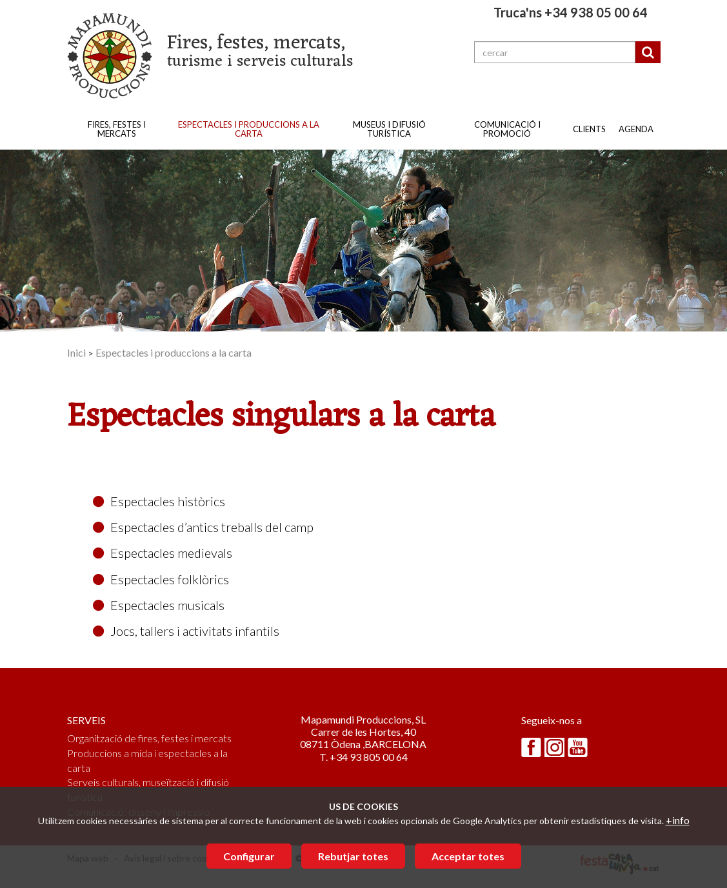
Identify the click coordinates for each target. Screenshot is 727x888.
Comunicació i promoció (507, 129)
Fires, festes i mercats (117, 129)
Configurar (249, 856)
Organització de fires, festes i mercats (149, 738)
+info (678, 820)
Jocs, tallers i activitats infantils (186, 630)
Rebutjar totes (353, 856)
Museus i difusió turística (389, 129)
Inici (76, 352)
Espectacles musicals (158, 605)
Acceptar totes (468, 856)
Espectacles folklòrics (161, 579)
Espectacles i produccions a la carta (248, 129)
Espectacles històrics (159, 501)
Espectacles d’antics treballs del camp (203, 527)
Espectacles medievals (162, 552)
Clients (589, 129)
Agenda (636, 129)
